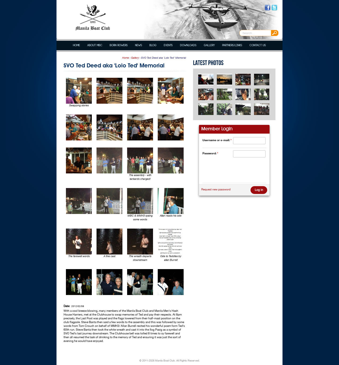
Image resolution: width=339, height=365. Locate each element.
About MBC (94, 45)
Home (76, 45)
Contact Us (258, 45)
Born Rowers (119, 45)
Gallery (209, 45)
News (138, 45)
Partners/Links (232, 45)
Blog (153, 45)
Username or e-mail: (217, 140)
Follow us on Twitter (274, 8)
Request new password (215, 189)
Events (168, 45)
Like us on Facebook (267, 8)
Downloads (188, 45)
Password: (210, 153)
